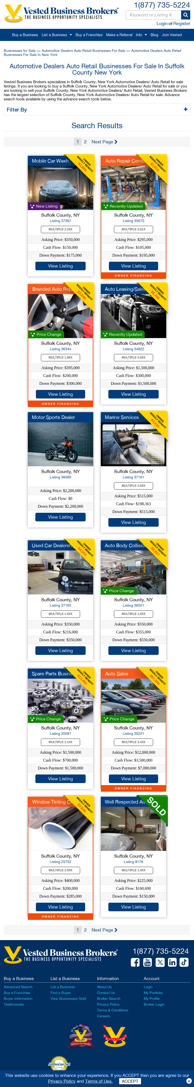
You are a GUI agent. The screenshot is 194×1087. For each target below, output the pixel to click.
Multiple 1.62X (60, 614)
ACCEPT (130, 1081)
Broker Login (154, 1004)
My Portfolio (153, 993)
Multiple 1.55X (134, 614)
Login (162, 23)
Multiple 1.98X (60, 357)
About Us (104, 987)
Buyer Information (18, 998)
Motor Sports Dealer (53, 417)
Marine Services (122, 417)
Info (139, 35)
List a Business (54, 35)
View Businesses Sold (68, 998)
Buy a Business (25, 35)
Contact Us (106, 993)
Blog (154, 35)
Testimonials (14, 1004)
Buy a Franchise (89, 35)
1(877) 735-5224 (162, 5)
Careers (103, 1016)
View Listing (60, 266)
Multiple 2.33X (60, 229)
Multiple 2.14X (60, 742)
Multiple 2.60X (134, 485)
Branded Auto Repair (54, 289)
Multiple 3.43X (134, 742)
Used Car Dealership (54, 545)
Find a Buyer (61, 993)
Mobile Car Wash (50, 161)
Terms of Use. (99, 1081)
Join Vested (172, 35)
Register (181, 23)
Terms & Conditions (112, 1010)
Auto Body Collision (126, 545)
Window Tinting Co (52, 802)
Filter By (18, 109)
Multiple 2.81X (134, 229)
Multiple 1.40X (134, 870)
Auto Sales (116, 673)
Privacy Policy (108, 1004)
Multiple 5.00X (134, 357)
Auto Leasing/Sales (125, 289)
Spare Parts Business (55, 673)
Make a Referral (119, 35)
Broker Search (108, 998)
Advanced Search (18, 987)
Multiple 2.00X (60, 870)
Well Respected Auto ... (130, 802)
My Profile (152, 998)
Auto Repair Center (125, 161)
